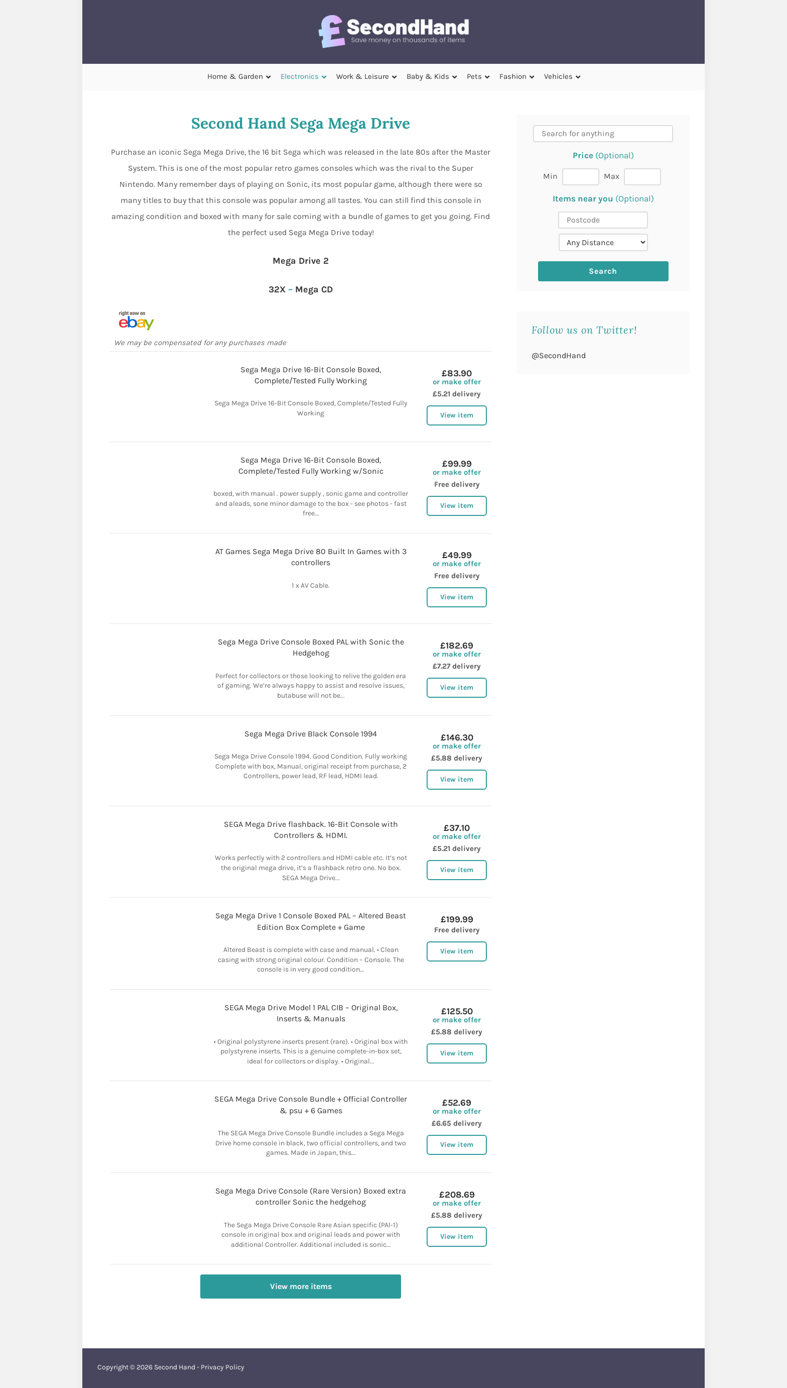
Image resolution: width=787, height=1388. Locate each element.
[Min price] (580, 176)
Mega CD (314, 289)
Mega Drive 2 (301, 260)
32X (277, 289)
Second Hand (174, 1367)
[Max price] (642, 176)
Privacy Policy (222, 1367)
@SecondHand (559, 355)
